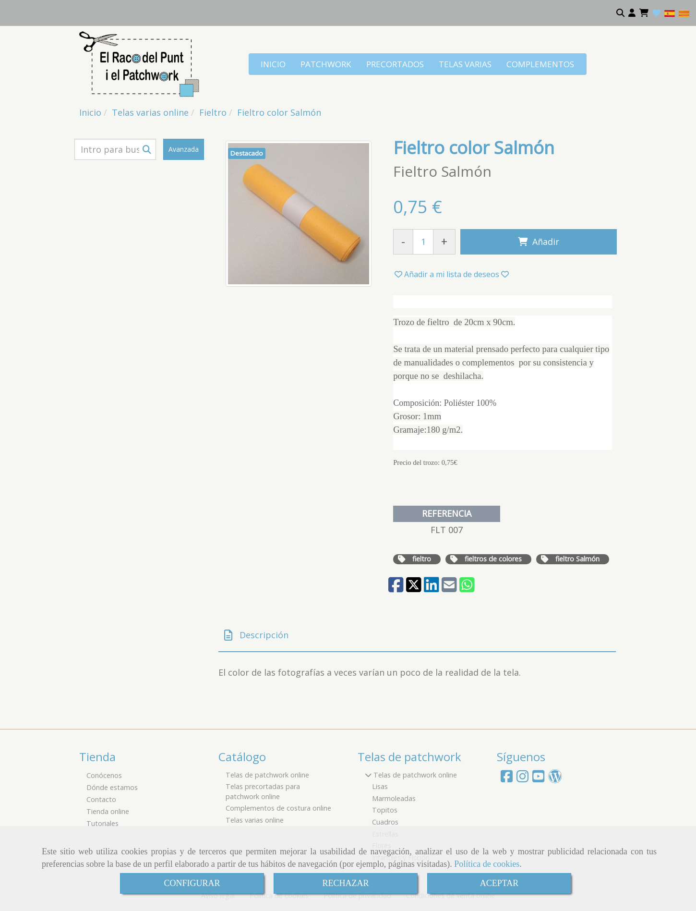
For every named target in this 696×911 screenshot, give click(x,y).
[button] (631, 13)
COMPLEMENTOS (540, 64)
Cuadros (385, 821)
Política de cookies (486, 864)
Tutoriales (102, 823)
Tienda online (107, 811)
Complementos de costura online (278, 808)
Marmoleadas (394, 798)
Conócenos (104, 775)
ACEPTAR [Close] (499, 883)
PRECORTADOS (395, 64)
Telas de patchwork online (267, 774)
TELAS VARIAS (465, 64)
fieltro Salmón (577, 558)
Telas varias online (255, 820)
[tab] (417, 636)
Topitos (384, 809)
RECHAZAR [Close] (345, 883)
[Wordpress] (555, 778)
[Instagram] (522, 778)
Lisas (380, 786)
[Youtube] (538, 778)
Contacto (101, 799)
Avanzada (183, 149)
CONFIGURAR (192, 883)
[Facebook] (507, 778)
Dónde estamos (112, 787)
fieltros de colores (493, 558)
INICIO (273, 64)
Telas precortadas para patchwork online (263, 791)
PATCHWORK (325, 64)
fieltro (421, 558)
